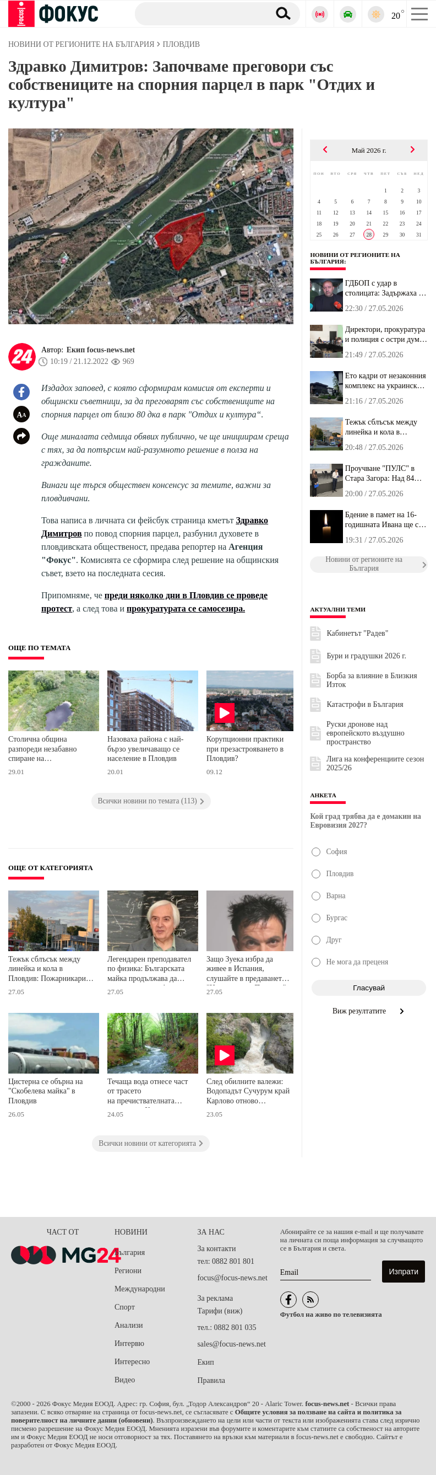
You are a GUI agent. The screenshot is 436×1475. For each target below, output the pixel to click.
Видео (125, 1380)
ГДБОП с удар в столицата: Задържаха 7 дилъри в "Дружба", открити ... (384, 288)
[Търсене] (198, 13)
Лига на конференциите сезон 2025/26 (375, 763)
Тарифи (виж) (219, 1311)
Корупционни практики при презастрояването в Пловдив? (245, 749)
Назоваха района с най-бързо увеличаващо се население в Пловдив (145, 749)
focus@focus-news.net (232, 1278)
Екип (205, 1362)
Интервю (129, 1343)
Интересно (132, 1362)
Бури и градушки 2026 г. (366, 656)
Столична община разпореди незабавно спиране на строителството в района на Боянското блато (48, 750)
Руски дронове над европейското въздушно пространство (365, 733)
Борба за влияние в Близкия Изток (371, 680)
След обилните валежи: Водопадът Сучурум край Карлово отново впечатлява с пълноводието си (248, 1092)
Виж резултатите (369, 1011)
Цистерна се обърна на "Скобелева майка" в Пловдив (45, 1091)
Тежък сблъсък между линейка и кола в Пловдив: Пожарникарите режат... (384, 427)
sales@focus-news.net (231, 1344)
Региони (128, 1271)
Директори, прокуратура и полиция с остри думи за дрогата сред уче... (385, 334)
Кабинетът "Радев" (357, 633)
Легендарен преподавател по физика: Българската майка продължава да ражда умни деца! (149, 970)
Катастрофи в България (364, 704)
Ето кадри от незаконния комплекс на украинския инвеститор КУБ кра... (385, 381)
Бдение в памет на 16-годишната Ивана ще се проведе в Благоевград (383, 520)
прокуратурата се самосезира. (186, 608)
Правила (211, 1380)
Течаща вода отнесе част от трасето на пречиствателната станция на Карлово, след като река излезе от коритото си (148, 1092)
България (130, 1252)
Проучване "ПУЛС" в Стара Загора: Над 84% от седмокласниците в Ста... (383, 473)
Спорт (125, 1307)
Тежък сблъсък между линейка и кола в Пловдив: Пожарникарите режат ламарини (50, 970)
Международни (140, 1289)
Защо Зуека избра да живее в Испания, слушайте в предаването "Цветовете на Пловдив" (246, 970)
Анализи (129, 1325)
